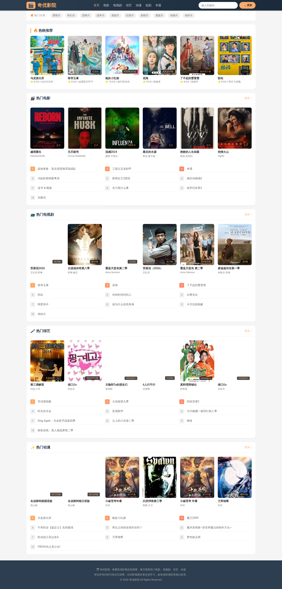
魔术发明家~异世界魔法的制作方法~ (205, 527)
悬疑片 (159, 15)
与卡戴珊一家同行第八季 (198, 411)
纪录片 (130, 15)
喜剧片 (115, 15)
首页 (96, 5)
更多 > (248, 98)
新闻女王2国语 (117, 178)
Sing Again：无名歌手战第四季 (52, 421)
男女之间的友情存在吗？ (123, 527)
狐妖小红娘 (115, 518)
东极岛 (38, 197)
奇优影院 (41, 5)
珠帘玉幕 (39, 285)
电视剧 (117, 5)
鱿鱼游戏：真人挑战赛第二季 (51, 430)
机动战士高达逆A (44, 537)
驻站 (36, 295)
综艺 (129, 5)
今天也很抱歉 (191, 304)
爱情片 (56, 15)
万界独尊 (114, 537)
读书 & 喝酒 (41, 188)
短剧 (148, 5)
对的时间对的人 (118, 295)
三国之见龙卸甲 (118, 169)
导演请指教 (40, 401)
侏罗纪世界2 (190, 188)
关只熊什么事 (117, 188)
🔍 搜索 (247, 5)
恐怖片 (86, 15)
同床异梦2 (189, 401)
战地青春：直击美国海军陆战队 (53, 169)
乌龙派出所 (40, 518)
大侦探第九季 (117, 401)
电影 (106, 5)
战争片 (100, 15)
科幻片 (71, 15)
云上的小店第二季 (119, 421)
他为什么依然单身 (119, 304)
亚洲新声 (114, 411)
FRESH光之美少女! (45, 547)
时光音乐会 (40, 411)
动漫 (139, 5)
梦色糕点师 (189, 537)
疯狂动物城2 (190, 178)
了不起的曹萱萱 (192, 285)
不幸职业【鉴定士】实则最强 (51, 527)
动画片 (174, 15)
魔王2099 (188, 518)
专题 (158, 5)
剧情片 (144, 15)
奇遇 (185, 169)
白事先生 (188, 295)
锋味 (185, 421)
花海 (111, 285)
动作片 (189, 15)
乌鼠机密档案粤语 (45, 178)
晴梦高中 (39, 304)
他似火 (38, 314)
